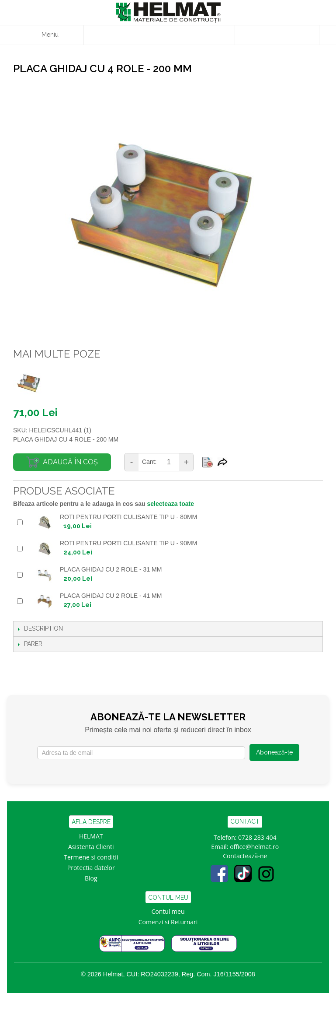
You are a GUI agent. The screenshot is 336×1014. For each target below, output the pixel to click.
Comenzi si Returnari (168, 922)
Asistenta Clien (89, 846)
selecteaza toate (170, 503)
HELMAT (91, 836)
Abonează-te (274, 752)
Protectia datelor (91, 867)
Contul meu (168, 911)
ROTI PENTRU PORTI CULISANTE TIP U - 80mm (128, 516)
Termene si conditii (91, 857)
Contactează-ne (245, 856)
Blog (91, 878)
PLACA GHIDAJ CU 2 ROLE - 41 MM (111, 595)
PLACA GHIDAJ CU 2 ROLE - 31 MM (111, 569)
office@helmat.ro (254, 846)
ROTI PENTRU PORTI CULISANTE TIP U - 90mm (128, 543)
